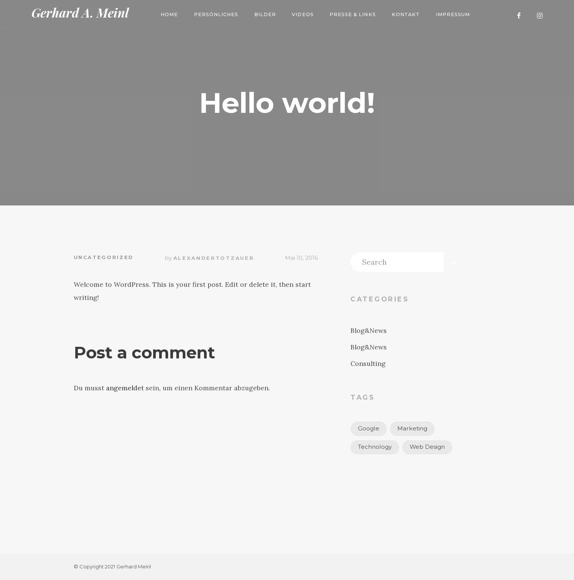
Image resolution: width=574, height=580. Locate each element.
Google (368, 428)
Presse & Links (352, 14)
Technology (375, 446)
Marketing (412, 428)
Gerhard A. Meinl (80, 12)
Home (169, 14)
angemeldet (125, 388)
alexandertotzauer (213, 258)
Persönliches (216, 14)
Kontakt (406, 14)
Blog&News (368, 330)
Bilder (265, 14)
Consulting (368, 363)
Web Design (427, 446)
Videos (302, 14)
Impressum (453, 14)
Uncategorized (104, 257)
